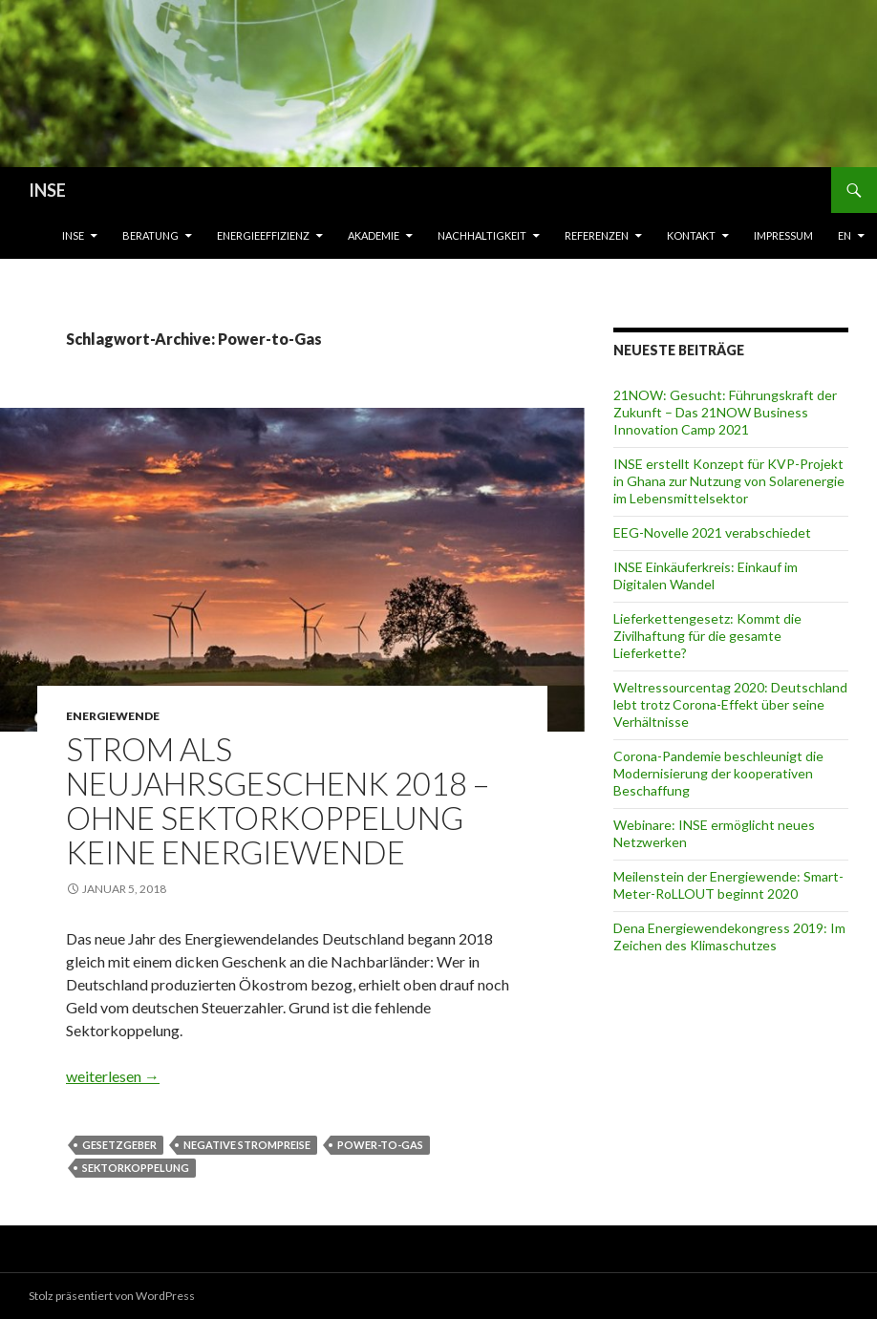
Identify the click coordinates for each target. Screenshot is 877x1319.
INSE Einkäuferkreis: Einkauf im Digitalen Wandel (705, 575)
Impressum (783, 235)
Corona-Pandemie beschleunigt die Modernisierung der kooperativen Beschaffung (718, 773)
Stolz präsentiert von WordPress (112, 1295)
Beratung (150, 235)
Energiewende (113, 716)
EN (844, 235)
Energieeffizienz (263, 235)
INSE (47, 190)
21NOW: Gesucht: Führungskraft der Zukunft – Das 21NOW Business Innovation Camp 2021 (725, 412)
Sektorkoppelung (135, 1167)
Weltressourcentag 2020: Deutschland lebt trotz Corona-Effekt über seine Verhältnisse (730, 704)
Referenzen (597, 235)
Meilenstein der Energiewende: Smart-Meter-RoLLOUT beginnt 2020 (728, 885)
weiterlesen (113, 1076)
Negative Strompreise (246, 1144)
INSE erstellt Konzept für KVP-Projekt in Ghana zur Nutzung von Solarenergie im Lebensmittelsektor (729, 481)
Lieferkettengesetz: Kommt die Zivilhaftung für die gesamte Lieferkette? (707, 635)
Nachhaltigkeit (482, 235)
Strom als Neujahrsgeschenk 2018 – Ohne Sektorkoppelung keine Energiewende (277, 800)
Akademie (373, 235)
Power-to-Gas (380, 1144)
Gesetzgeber (119, 1144)
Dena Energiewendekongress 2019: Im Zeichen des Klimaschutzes (729, 936)
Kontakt (691, 235)
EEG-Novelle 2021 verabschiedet (712, 532)
